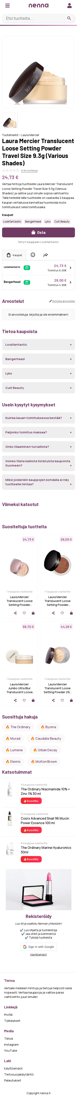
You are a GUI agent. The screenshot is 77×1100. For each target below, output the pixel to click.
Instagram (11, 1044)
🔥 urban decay (45, 750)
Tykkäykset (12, 1020)
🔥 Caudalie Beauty (46, 738)
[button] (38, 947)
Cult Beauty (62, 221)
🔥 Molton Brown (44, 761)
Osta (39, 232)
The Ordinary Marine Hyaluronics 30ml (46, 849)
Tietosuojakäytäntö (19, 1074)
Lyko (48, 221)
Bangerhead (33, 221)
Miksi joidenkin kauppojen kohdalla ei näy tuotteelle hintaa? (37, 482)
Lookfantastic (12, 221)
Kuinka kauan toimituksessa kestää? (33, 418)
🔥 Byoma (48, 727)
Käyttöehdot (38, 954)
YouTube (10, 1050)
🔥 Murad (13, 738)
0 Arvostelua (29, 170)
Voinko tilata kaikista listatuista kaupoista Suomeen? (37, 463)
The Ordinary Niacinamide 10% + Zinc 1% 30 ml (45, 791)
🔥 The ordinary (18, 727)
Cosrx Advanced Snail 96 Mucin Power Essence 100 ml (45, 820)
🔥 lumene (14, 750)
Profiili (8, 1015)
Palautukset (12, 1080)
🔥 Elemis (13, 761)
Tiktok (8, 1038)
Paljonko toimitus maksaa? (26, 432)
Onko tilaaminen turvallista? (27, 446)
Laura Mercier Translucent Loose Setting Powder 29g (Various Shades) (57, 690)
